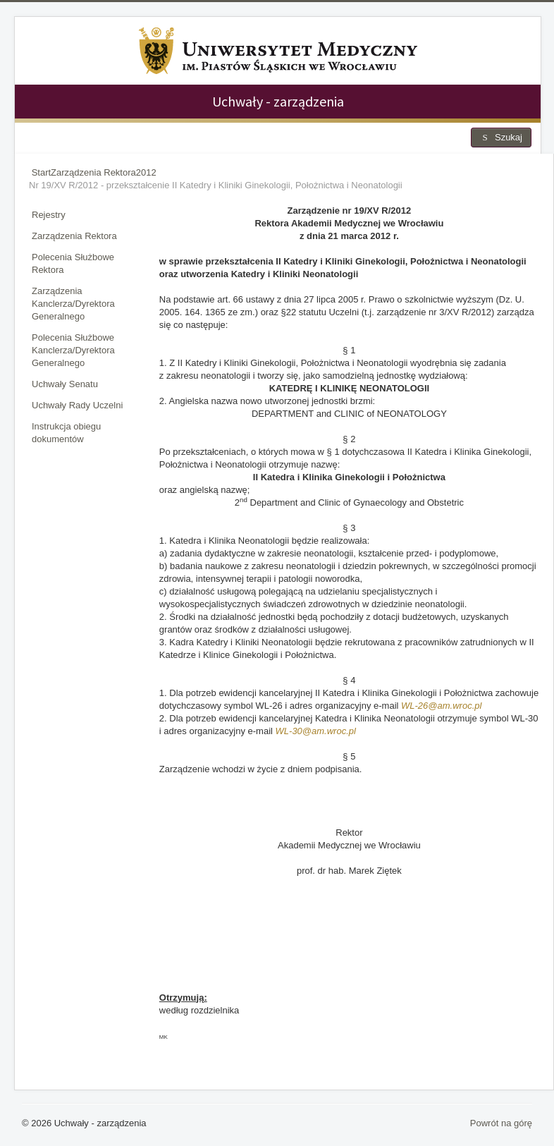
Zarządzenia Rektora (74, 236)
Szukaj (501, 137)
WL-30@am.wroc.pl (316, 731)
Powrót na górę (501, 1123)
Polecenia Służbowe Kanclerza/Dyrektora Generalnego (73, 350)
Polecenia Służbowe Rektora (73, 263)
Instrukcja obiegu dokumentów (66, 432)
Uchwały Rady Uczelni (77, 405)
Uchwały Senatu (65, 384)
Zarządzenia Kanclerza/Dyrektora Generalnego (73, 304)
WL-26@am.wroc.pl (441, 705)
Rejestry (49, 214)
